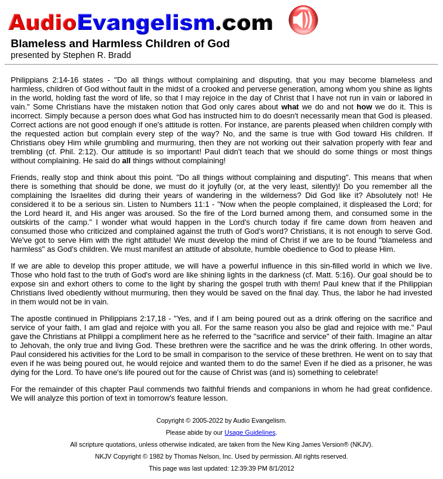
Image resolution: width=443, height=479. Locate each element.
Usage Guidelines (249, 432)
